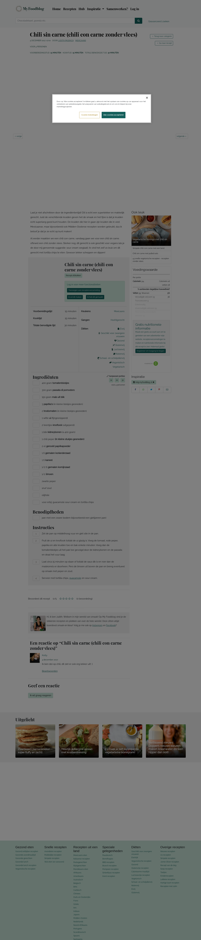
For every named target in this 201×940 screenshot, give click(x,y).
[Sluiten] (147, 97)
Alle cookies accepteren (113, 115)
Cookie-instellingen (89, 115)
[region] (101, 108)
